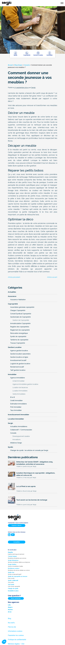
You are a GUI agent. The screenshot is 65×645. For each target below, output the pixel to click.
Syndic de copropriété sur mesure (17, 576)
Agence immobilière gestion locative (25, 384)
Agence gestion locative (19, 350)
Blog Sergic (18, 65)
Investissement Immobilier (18, 415)
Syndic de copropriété (18, 336)
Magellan (10, 552)
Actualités (12, 292)
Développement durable (21, 436)
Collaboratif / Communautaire (21, 430)
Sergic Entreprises (13, 560)
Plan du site (12, 627)
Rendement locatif (17, 367)
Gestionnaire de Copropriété (20, 317)
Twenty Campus (12, 556)
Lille (9, 605)
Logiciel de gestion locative (20, 364)
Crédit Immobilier (16, 400)
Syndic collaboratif (13, 580)
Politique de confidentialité (17, 639)
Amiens (10, 609)
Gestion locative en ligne (19, 357)
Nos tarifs (11, 623)
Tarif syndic (11, 584)
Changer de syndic (13, 588)
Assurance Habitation (18, 300)
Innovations (16, 439)
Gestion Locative (14, 347)
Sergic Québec (12, 564)
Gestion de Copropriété (21, 320)
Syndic (10, 447)
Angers (10, 607)
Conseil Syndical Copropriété (20, 314)
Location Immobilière (20, 391)
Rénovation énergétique (19, 333)
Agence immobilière (17, 378)
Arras (9, 612)
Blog (9, 618)
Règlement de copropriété (20, 330)
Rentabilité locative (13, 591)
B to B (12, 397)
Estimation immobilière (18, 404)
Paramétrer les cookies (16, 635)
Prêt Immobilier (15, 407)
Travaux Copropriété (17, 343)
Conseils (27, 65)
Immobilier (12, 374)
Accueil (10, 65)
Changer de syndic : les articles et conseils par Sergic (29, 450)
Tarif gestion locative (17, 370)
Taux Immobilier (16, 410)
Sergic (10, 423)
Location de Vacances (20, 387)
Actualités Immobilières (18, 426)
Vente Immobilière (19, 394)
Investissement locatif (18, 360)
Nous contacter (16, 598)
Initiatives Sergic (16, 443)
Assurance (12, 296)
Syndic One (11, 572)
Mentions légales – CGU (16, 644)
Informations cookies (15, 631)
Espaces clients (16, 525)
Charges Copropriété (17, 310)
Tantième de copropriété (19, 340)
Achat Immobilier (18, 381)
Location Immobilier (16, 419)
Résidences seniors (13, 568)
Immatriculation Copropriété (20, 323)
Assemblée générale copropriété (22, 307)
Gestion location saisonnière (20, 354)
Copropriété (13, 304)
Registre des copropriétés (19, 327)
